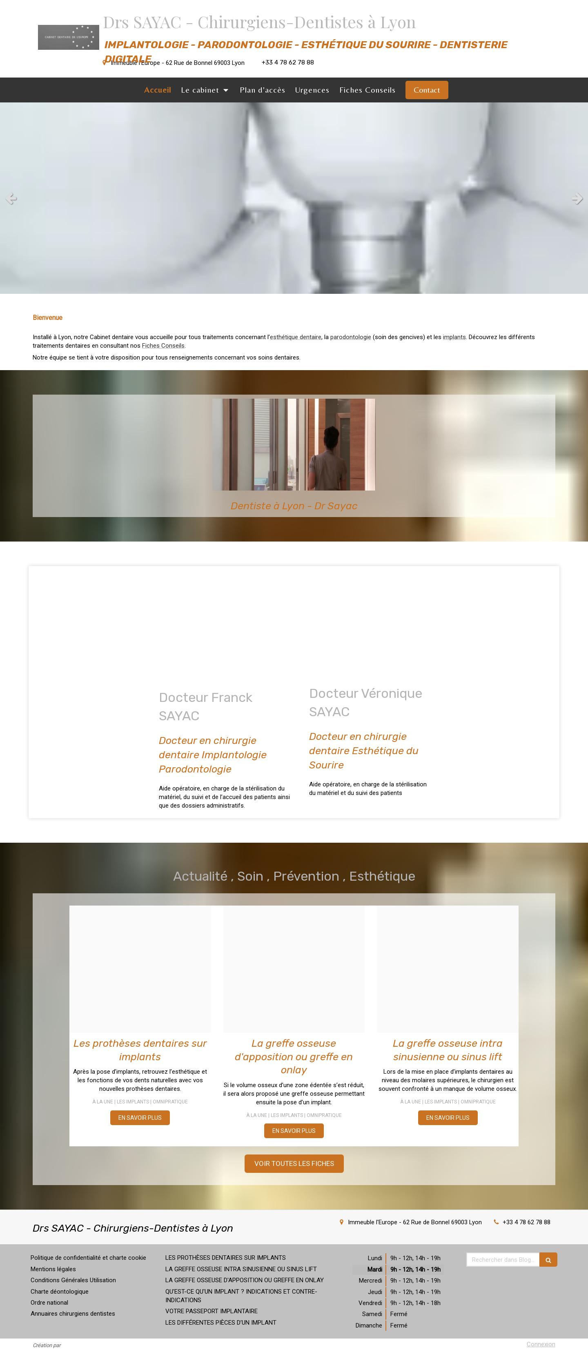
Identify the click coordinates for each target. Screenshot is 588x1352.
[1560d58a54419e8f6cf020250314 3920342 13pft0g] (294, 969)
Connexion (541, 1344)
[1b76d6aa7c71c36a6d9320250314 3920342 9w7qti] (140, 969)
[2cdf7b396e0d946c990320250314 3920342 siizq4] (448, 969)
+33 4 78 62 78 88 (526, 1222)
